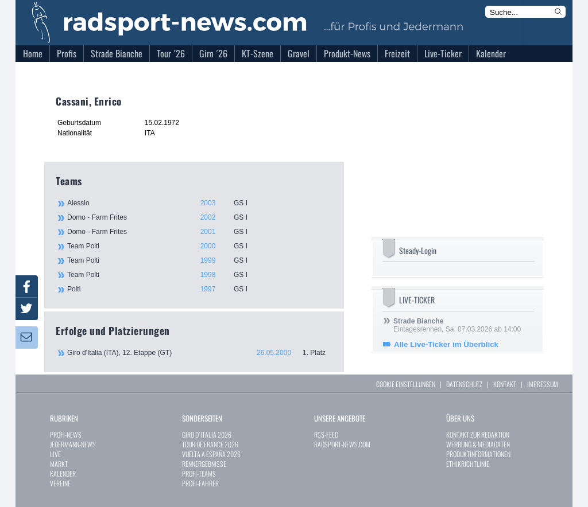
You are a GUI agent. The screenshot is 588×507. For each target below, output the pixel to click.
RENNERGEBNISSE (204, 464)
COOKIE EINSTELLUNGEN (405, 384)
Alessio (199, 203)
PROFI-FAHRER (200, 483)
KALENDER (63, 473)
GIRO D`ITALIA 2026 (206, 434)
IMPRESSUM (542, 384)
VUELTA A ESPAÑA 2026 (211, 454)
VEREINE (60, 483)
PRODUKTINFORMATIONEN (478, 454)
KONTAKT (504, 384)
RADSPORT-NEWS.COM (342, 444)
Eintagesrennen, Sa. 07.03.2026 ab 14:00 (457, 325)
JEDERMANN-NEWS (73, 444)
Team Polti (199, 246)
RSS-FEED (326, 434)
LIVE (55, 454)
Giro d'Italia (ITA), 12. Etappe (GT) (199, 353)
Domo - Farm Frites (199, 217)
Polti (199, 289)
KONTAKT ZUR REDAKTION (477, 434)
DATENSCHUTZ (464, 384)
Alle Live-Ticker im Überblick (446, 344)
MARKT (59, 464)
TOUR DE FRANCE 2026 (210, 444)
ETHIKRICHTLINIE (467, 464)
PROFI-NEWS (66, 434)
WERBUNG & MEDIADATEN (478, 444)
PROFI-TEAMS (199, 473)
